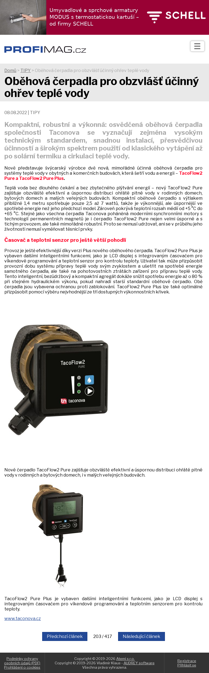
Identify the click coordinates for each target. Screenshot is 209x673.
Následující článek (141, 636)
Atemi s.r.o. (125, 658)
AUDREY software (139, 663)
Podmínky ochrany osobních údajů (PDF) (22, 660)
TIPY (25, 70)
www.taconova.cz (22, 618)
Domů (10, 70)
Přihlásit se (186, 665)
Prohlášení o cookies (22, 667)
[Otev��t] (197, 46)
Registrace (186, 661)
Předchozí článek (65, 636)
